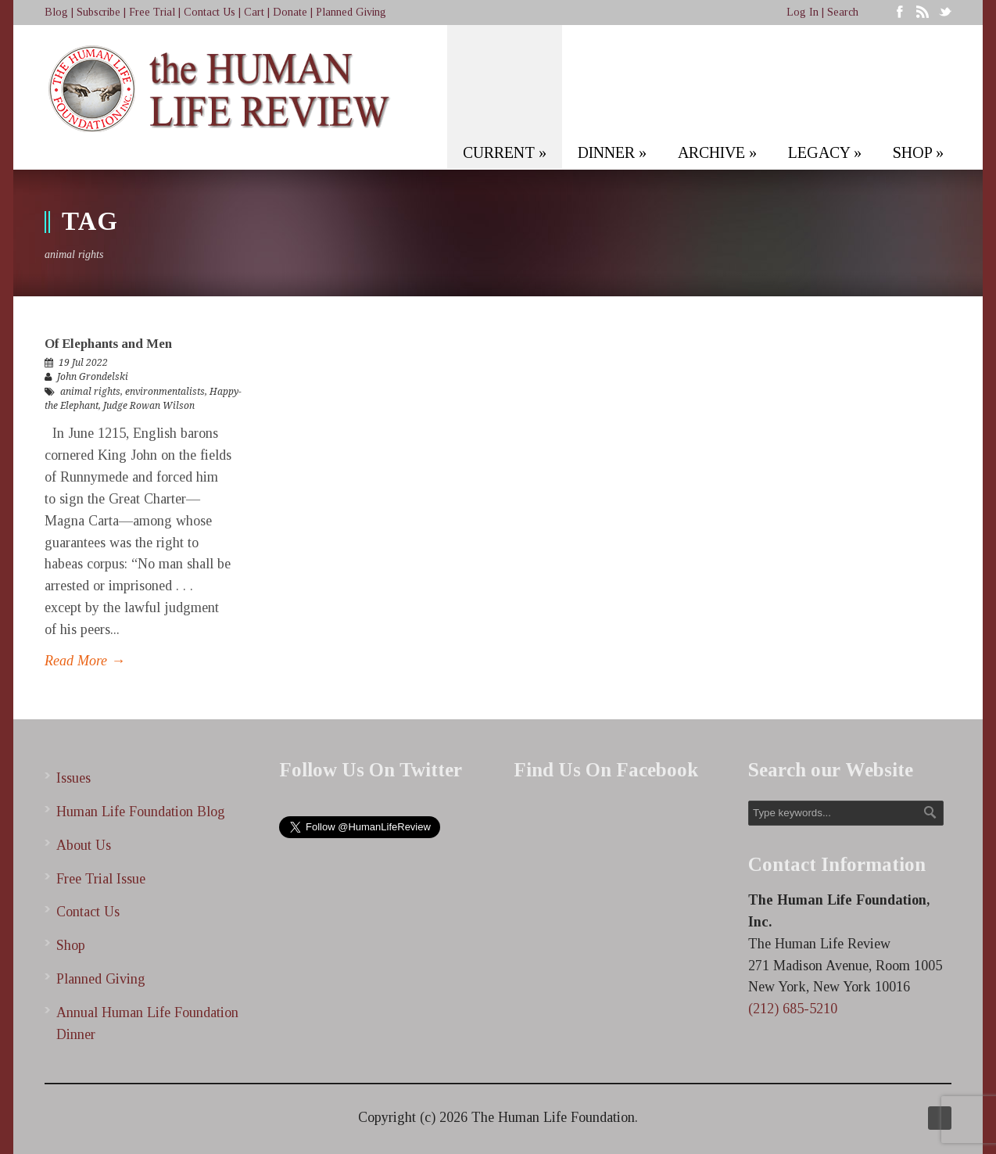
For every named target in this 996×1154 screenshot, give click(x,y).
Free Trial (152, 12)
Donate (290, 12)
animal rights (90, 391)
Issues (73, 778)
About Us (83, 845)
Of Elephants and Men (108, 343)
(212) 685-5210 (792, 1008)
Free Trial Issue (100, 879)
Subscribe (98, 12)
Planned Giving (351, 12)
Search (842, 12)
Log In (802, 12)
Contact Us (209, 12)
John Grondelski (92, 376)
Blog (56, 12)
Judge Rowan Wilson (149, 405)
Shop (70, 945)
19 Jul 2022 (83, 362)
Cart (254, 12)
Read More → (85, 660)
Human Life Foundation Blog (140, 811)
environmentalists (165, 391)
